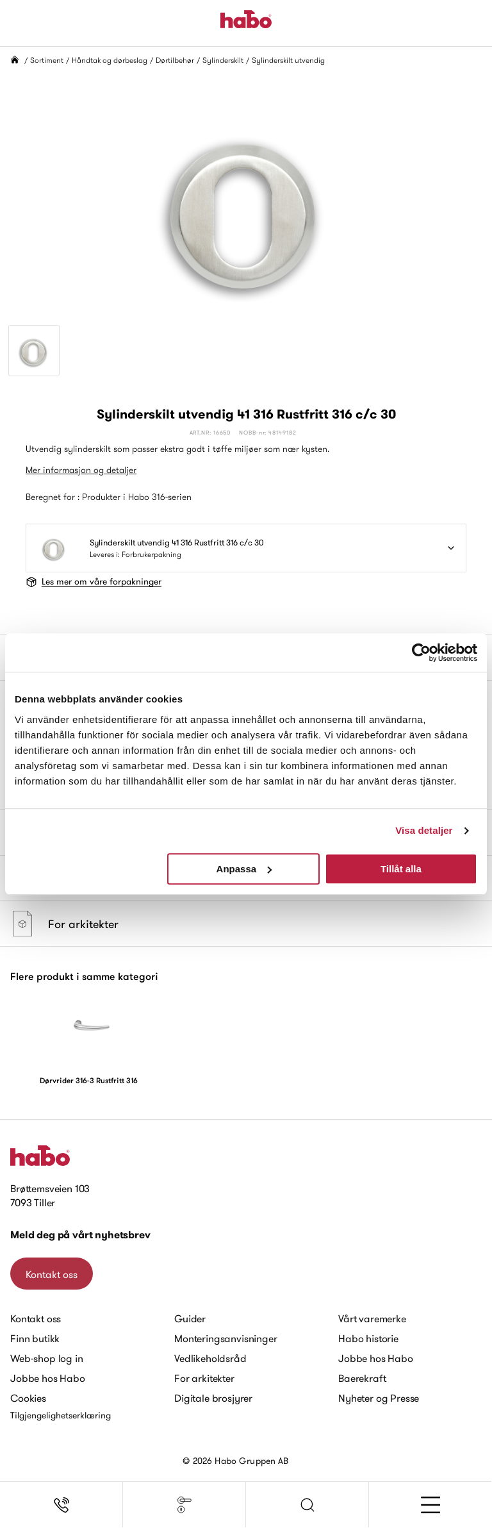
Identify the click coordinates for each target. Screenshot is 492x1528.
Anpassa (244, 868)
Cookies (28, 1397)
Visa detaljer (423, 830)
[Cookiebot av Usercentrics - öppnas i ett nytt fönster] (421, 652)
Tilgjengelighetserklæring (60, 1415)
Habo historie (368, 1338)
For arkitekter (204, 1378)
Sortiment (46, 60)
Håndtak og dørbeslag (109, 60)
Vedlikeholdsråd (210, 1358)
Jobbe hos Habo (47, 1378)
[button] (307, 1505)
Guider (190, 1318)
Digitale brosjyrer (213, 1397)
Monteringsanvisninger (225, 1338)
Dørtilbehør (175, 60)
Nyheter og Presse (378, 1397)
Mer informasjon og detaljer (81, 470)
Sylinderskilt (222, 60)
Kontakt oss (52, 1274)
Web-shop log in (46, 1358)
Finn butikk (35, 1338)
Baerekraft (362, 1378)
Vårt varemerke (372, 1318)
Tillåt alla (401, 868)
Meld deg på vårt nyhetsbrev (80, 1235)
